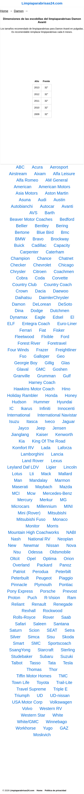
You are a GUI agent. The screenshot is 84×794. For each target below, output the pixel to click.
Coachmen (64, 271)
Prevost (70, 591)
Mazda (65, 486)
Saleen (39, 623)
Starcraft (45, 650)
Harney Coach (42, 382)
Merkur (46, 499)
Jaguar (68, 421)
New (12, 545)
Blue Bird (45, 232)
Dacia (40, 291)
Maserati (20, 486)
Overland (21, 565)
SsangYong (19, 650)
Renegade (63, 604)
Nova (71, 545)
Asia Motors (27, 193)
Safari (20, 623)
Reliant (17, 604)
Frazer (42, 349)
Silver (15, 637)
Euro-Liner (67, 323)
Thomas (34, 669)
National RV (39, 539)
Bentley (42, 225)
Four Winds (18, 349)
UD (40, 695)
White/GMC (28, 721)
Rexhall (29, 610)
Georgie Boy (25, 363)
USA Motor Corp (27, 702)
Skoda (68, 637)
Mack (46, 473)
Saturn (15, 630)
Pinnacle (19, 584)
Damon (19, 11)
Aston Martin (56, 193)
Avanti (67, 206)
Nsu (17, 552)
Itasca (31, 421)
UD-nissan (60, 695)
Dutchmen (59, 310)
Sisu (51, 637)
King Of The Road (48, 441)
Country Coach (58, 284)
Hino (66, 389)
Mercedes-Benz (57, 493)
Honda (51, 395)
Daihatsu (23, 297)
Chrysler (18, 271)
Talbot (16, 663)
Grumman (46, 376)
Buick (19, 245)
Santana (61, 623)
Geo (61, 356)
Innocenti (66, 408)
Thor (53, 669)
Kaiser (42, 434)
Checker (18, 265)
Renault (39, 604)
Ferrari (25, 330)
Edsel (58, 317)
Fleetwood (24, 336)
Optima (49, 558)
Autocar (47, 206)
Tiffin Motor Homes (33, 676)
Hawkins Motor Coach (34, 389)
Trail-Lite (64, 682)
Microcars (20, 506)
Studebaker (21, 656)
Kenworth (64, 434)
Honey (71, 395)
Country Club (24, 284)
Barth (50, 212)
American (22, 186)
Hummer (41, 402)
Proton (14, 597)
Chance (44, 258)
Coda (40, 278)
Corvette (60, 278)
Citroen (39, 271)
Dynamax (19, 317)
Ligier (51, 467)
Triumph (21, 695)
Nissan (52, 545)
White (58, 715)
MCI (16, 493)
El (72, 317)
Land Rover (33, 460)
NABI (71, 532)
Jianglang (20, 434)
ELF (11, 323)
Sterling (68, 650)
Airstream (18, 173)
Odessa (35, 552)
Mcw (31, 493)
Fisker (59, 330)
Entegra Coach (36, 323)
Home (4, 11)
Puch (32, 597)
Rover (48, 617)
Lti (31, 473)
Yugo (48, 728)
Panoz (65, 565)
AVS (33, 212)
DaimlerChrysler (54, 297)
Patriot (19, 571)
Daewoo (60, 291)
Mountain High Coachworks (33, 532)
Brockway (60, 239)
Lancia (57, 454)
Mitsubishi (57, 513)
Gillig (49, 363)
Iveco (50, 421)
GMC (41, 369)
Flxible (47, 336)
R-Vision (52, 597)
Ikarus (26, 408)
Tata (52, 663)
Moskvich (42, 734)
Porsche (47, 591)
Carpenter (29, 252)
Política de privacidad (55, 790)
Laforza (65, 447)
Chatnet (66, 258)
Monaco (60, 519)
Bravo (38, 239)
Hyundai (64, 402)
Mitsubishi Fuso (30, 519)
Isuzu (14, 421)
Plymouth (43, 584)
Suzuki (66, 656)
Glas (65, 363)
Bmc (65, 232)
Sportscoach (59, 643)
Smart (18, 643)
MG (63, 499)
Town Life (20, 682)
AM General (56, 180)
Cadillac (38, 245)
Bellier (22, 225)
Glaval (22, 369)
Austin (59, 199)
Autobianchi (22, 206)
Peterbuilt (20, 578)
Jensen (59, 428)
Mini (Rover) (29, 513)
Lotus (17, 473)
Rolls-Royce (24, 617)
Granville (21, 376)
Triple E (60, 689)
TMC (63, 676)
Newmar (31, 545)
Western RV (51, 708)
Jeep (40, 428)
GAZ (64, 728)
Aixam (40, 173)
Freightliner (66, 349)
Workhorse (26, 728)
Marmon (62, 480)
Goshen (60, 369)
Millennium (46, 506)
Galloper (41, 356)
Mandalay (38, 480)
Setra (70, 630)
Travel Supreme (31, 689)
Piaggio (66, 578)
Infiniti (44, 408)
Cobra (22, 278)
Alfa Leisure (64, 173)
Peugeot (44, 578)
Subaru (46, 656)
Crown (22, 291)
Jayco (23, 428)
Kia (22, 441)
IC (11, 408)
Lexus (56, 460)
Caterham (55, 252)
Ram (71, 597)
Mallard (65, 473)
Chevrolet (42, 265)
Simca (33, 637)
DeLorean (42, 304)
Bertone (22, 232)
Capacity (62, 245)
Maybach (43, 486)
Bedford (67, 219)
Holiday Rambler (22, 395)
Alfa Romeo (27, 180)
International (18, 415)
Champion (20, 258)
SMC (36, 643)
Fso (22, 356)
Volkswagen (61, 702)
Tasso (35, 663)
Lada (45, 447)
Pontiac (66, 584)
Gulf (67, 376)
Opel (31, 558)
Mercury (24, 499)
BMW (20, 239)
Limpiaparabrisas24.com (42, 3)
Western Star (33, 715)
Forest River (29, 343)
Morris (52, 526)
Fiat (42, 330)
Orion (69, 558)
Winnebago (56, 721)
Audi (42, 199)
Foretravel (57, 343)
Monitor (33, 526)
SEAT (52, 630)
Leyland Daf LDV (23, 467)
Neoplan (65, 539)
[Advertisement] (42, 57)
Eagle (40, 317)
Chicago (66, 265)
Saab (66, 617)
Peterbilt (63, 571)
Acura (37, 167)
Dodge (37, 310)
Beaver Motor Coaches (31, 219)
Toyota (43, 682)
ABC (20, 167)
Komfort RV (23, 447)
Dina (19, 310)
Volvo (27, 708)
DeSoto (65, 304)
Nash (16, 539)
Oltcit (15, 558)
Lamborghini (32, 454)
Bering (62, 225)
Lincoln (70, 467)
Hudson (19, 402)
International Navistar (57, 415)
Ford (65, 336)
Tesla (68, 663)
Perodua (40, 571)
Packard (44, 565)
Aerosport (59, 167)
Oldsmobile (60, 552)
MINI (68, 506)
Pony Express (20, 591)
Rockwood (52, 610)
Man (18, 480)
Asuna (25, 199)
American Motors (54, 186)
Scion (34, 630)
